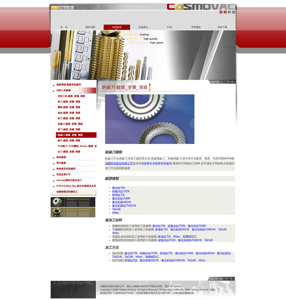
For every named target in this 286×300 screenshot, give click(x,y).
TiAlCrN (131, 205)
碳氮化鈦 (117, 191)
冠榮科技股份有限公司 (119, 163)
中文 (54, 7)
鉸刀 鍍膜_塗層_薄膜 (69, 118)
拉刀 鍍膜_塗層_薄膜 (69, 151)
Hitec (115, 213)
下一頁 (230, 82)
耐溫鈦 (116, 195)
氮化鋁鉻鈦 (119, 205)
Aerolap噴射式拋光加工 (69, 180)
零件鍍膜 (61, 163)
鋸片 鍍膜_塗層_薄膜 (69, 140)
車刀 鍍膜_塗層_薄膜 (69, 129)
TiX (123, 195)
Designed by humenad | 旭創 (174, 289)
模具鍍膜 (61, 157)
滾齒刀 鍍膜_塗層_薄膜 (70, 124)
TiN (123, 188)
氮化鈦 (116, 188)
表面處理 (117, 27)
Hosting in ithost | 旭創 (203, 289)
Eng (62, 7)
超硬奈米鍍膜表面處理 (158, 163)
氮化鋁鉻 (117, 202)
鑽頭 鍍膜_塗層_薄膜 (69, 107)
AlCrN (127, 202)
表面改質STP (63, 174)
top (220, 278)
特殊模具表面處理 (65, 168)
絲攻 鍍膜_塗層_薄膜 (69, 112)
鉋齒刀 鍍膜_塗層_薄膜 (70, 135)
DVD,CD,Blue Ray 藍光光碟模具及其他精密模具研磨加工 (76, 187)
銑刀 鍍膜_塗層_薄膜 (69, 101)
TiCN (126, 191)
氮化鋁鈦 (117, 198)
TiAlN (126, 198)
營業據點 (196, 27)
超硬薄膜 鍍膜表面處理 (68, 84)
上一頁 (215, 82)
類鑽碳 (187, 236)
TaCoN (116, 209)
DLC (194, 236)
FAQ (169, 27)
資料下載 (222, 27)
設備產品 (143, 27)
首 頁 (64, 27)
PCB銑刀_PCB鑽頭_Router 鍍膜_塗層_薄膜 (77, 147)
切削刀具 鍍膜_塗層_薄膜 (71, 96)
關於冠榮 (90, 27)
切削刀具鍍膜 (63, 90)
